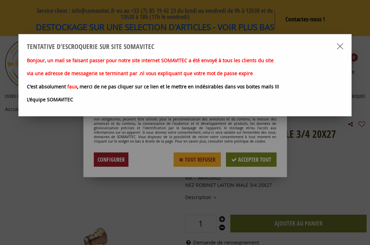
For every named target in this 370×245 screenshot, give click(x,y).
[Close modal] (340, 46)
